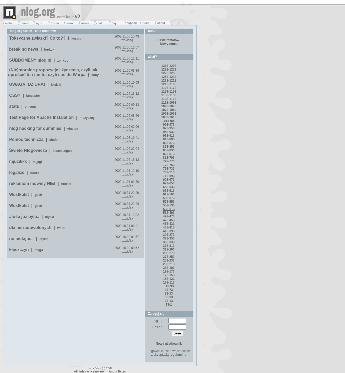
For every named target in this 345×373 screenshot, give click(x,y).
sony (95, 75)
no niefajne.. (21, 238)
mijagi (37, 162)
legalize (16, 172)
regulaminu (178, 354)
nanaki (66, 184)
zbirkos (62, 60)
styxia (49, 217)
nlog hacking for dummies (35, 128)
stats (14, 106)
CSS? (14, 95)
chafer (54, 140)
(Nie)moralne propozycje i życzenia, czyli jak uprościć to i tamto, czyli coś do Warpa (53, 72)
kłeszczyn (19, 249)
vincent (30, 107)
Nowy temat (168, 44)
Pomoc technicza (26, 139)
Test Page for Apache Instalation (41, 117)
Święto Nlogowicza (28, 150)
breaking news (23, 49)
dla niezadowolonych (30, 227)
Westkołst (19, 194)
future (34, 173)
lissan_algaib (62, 151)
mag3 (39, 250)
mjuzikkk (18, 161)
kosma (76, 38)
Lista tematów (168, 40)
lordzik (49, 49)
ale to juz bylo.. (24, 216)
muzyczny (87, 118)
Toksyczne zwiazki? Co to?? (37, 38)
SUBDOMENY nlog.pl (30, 60)
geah (38, 195)
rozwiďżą (126, 40)
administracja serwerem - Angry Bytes (99, 371)
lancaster (33, 96)
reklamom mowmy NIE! (32, 183)
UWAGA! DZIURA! (27, 84)
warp (60, 228)
